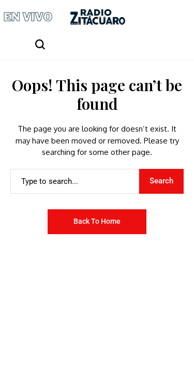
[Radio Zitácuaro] (97, 17)
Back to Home (97, 221)
